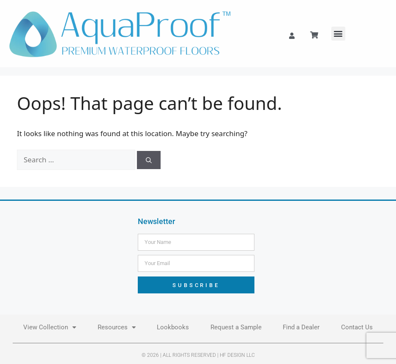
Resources (117, 327)
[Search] (149, 160)
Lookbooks (173, 327)
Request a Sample (236, 327)
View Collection (49, 327)
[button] (338, 34)
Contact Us (357, 327)
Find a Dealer (301, 327)
